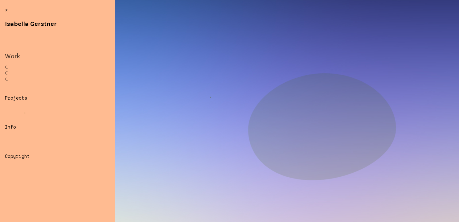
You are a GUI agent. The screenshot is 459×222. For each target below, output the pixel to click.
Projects (16, 98)
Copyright (17, 156)
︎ (7, 67)
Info (10, 127)
